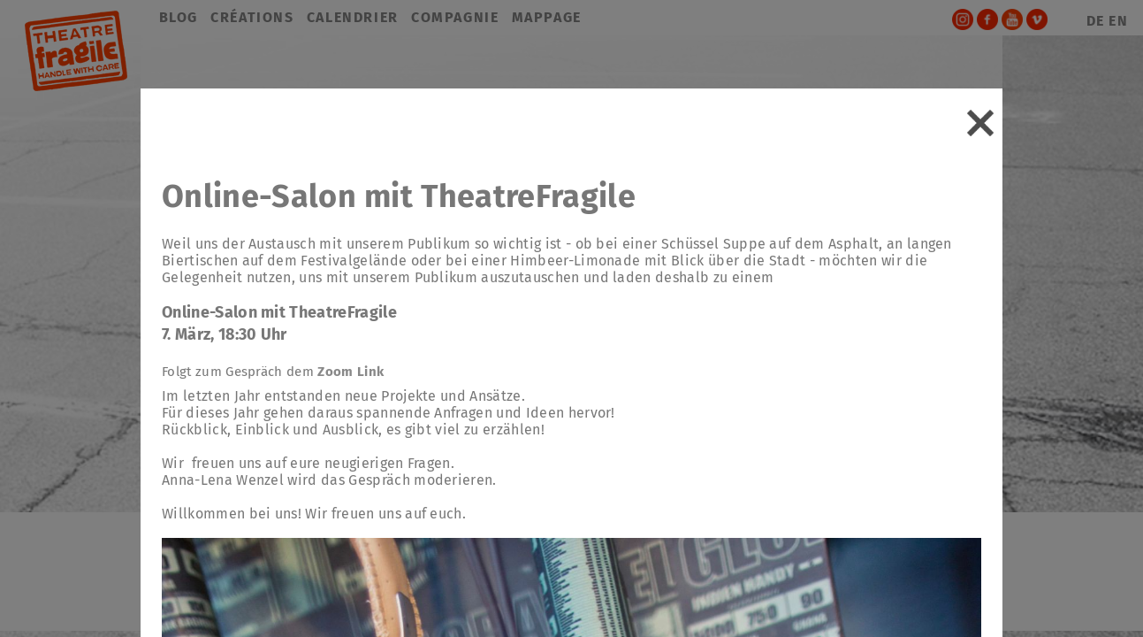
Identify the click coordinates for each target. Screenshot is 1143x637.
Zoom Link (350, 372)
